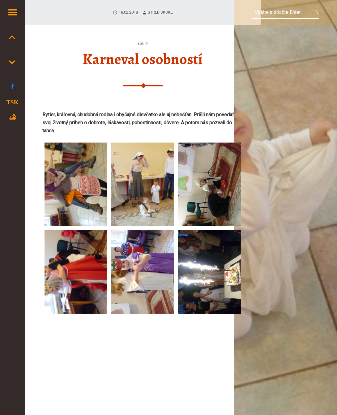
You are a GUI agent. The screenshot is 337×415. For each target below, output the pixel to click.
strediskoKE (160, 12)
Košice (143, 44)
